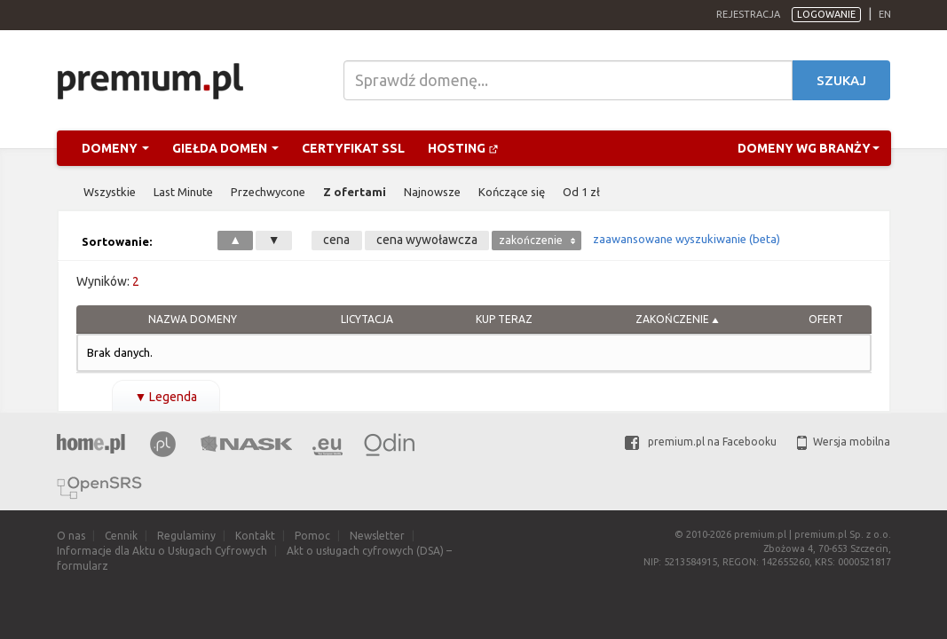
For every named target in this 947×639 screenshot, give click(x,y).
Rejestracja (748, 14)
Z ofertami (354, 191)
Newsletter (377, 535)
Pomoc (312, 535)
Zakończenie (672, 319)
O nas (71, 535)
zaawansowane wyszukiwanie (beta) (686, 239)
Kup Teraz (504, 319)
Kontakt (255, 535)
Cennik (121, 535)
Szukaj (841, 80)
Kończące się (511, 191)
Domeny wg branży (809, 148)
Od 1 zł (581, 191)
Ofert (826, 319)
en (885, 14)
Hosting (463, 148)
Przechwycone (268, 191)
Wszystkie (109, 191)
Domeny (115, 148)
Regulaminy (186, 535)
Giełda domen (225, 148)
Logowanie (826, 14)
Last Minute (183, 191)
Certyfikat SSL (353, 148)
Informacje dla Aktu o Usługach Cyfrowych (162, 550)
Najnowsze (432, 191)
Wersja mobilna (843, 441)
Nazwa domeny (192, 319)
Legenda (166, 397)
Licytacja (367, 319)
